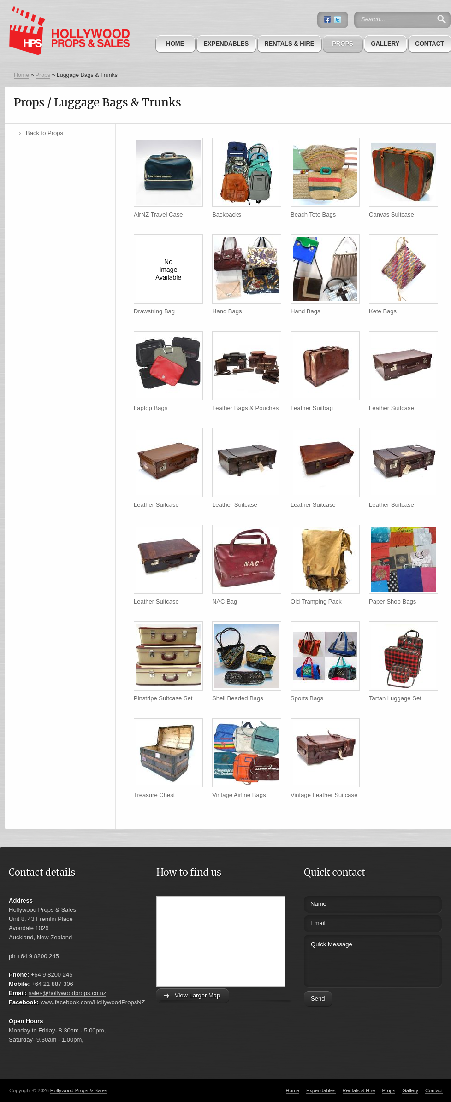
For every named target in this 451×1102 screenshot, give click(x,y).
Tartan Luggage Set (395, 698)
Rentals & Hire (289, 43)
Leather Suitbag (312, 407)
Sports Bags (307, 698)
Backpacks (226, 214)
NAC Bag (224, 601)
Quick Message (356, 959)
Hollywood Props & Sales (78, 1090)
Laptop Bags (150, 407)
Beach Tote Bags (313, 214)
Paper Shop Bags (392, 601)
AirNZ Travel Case (158, 214)
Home (175, 43)
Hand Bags (227, 311)
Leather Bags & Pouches (245, 407)
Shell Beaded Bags (237, 698)
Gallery (385, 43)
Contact (434, 1090)
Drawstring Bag (154, 311)
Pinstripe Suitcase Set (163, 698)
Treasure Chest (154, 794)
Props (342, 43)
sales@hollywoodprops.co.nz (68, 993)
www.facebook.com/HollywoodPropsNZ (93, 1002)
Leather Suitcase (391, 407)
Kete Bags (383, 311)
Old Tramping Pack (316, 601)
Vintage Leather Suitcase (324, 794)
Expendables (226, 43)
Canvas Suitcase (391, 214)
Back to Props (44, 132)
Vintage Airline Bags (239, 794)
